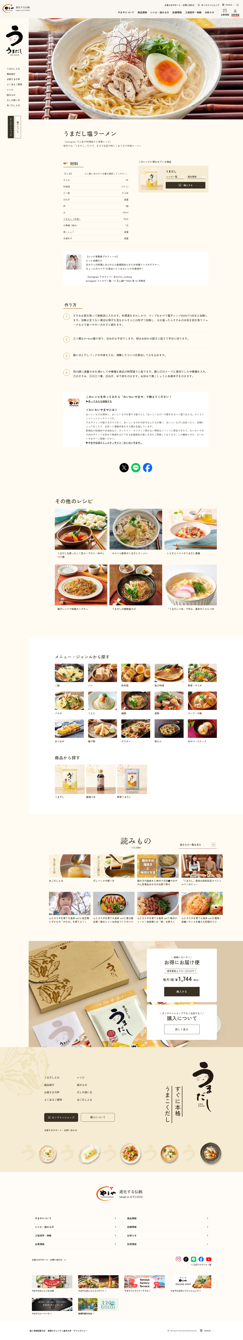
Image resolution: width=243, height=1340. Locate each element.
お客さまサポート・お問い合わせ (180, 5)
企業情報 (225, 14)
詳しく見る (181, 1029)
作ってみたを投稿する (100, 401)
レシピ (10, 89)
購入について (97, 1117)
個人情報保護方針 (38, 1330)
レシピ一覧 (175, 176)
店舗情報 (177, 12)
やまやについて (126, 12)
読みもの (11, 94)
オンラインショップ (210, 5)
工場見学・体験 (193, 12)
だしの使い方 (13, 100)
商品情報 (142, 12)
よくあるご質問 (14, 84)
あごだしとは (13, 105)
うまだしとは (13, 68)
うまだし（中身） (72, 219)
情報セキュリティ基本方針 (59, 1330)
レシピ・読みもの (159, 12)
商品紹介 (11, 74)
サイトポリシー (80, 1330)
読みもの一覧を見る (198, 844)
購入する (188, 185)
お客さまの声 (13, 79)
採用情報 (235, 14)
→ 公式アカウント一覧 (201, 1264)
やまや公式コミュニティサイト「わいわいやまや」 (115, 442)
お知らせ (209, 12)
